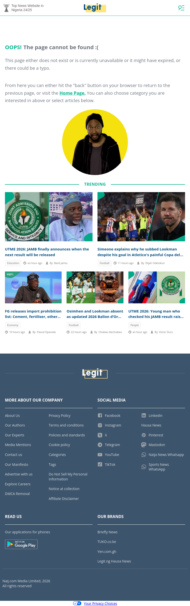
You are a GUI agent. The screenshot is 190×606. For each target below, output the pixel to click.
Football (104, 263)
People (135, 325)
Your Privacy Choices (95, 603)
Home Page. (72, 93)
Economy (12, 325)
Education (13, 263)
